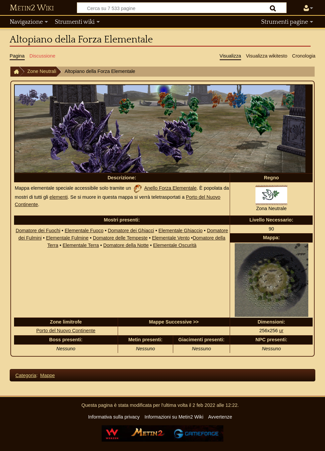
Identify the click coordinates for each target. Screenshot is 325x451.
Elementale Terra (81, 245)
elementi (58, 197)
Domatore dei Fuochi (38, 230)
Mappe (47, 375)
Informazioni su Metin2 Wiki (173, 417)
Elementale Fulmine (67, 238)
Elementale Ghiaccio (180, 230)
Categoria (25, 375)
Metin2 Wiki (32, 8)
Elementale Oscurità (175, 245)
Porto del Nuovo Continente (66, 330)
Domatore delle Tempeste (120, 238)
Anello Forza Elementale (170, 188)
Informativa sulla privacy (113, 417)
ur (281, 330)
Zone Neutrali (41, 71)
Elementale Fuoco (84, 230)
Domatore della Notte (126, 245)
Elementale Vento (171, 238)
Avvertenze (220, 417)
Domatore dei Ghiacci (131, 230)
